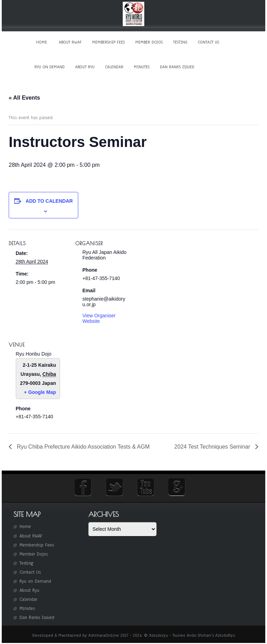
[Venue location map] (112, 380)
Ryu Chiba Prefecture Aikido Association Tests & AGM (82, 447)
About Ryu (85, 67)
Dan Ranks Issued (177, 67)
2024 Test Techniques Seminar (213, 447)
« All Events (24, 98)
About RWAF (70, 42)
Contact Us (208, 42)
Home (41, 42)
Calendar (114, 67)
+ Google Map (40, 393)
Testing (180, 42)
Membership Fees (108, 42)
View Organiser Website (98, 319)
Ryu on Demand (49, 67)
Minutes (141, 67)
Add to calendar (49, 202)
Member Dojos (149, 42)
